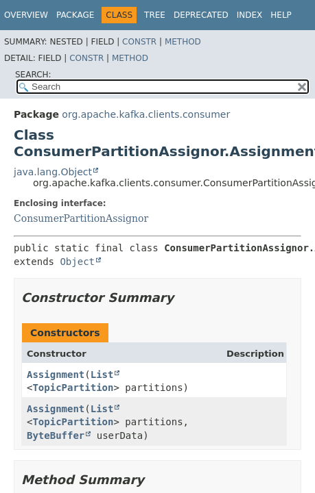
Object (77, 261)
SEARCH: (33, 74)
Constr (139, 42)
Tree (154, 15)
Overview (26, 15)
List (102, 374)
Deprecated (201, 15)
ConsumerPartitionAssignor (81, 218)
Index (250, 15)
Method (183, 42)
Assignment (55, 374)
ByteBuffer (55, 435)
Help (281, 15)
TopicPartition (72, 387)
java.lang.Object (53, 171)
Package (75, 15)
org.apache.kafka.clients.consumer (146, 114)
